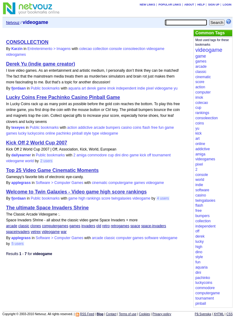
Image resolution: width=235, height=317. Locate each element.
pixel (150, 88)
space (135, 226)
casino (126, 127)
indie (141, 88)
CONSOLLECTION (27, 42)
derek (91, 88)
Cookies (144, 314)
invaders (88, 226)
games (11, 133)
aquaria (74, 88)
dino (125, 155)
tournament (161, 155)
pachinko (63, 133)
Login (227, 4)
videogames (16, 54)
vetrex (36, 232)
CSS (229, 314)
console (115, 49)
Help (201, 4)
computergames (55, 226)
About (189, 4)
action (72, 127)
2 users (46, 161)
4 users (163, 198)
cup (111, 155)
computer (124, 238)
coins (137, 127)
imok (111, 88)
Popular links (170, 4)
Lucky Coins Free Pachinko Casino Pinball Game (63, 97)
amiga (81, 155)
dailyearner (21, 155)
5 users (18, 244)
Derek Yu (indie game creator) (40, 64)
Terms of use (127, 314)
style (87, 133)
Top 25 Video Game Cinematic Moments (52, 170)
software (151, 238)
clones (35, 226)
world (29, 161)
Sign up (213, 4)
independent (126, 88)
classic (23, 226)
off (149, 155)
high (82, 198)
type (95, 133)
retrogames (120, 226)
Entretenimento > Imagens (49, 49)
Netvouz (13, 23)
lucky (22, 133)
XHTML (219, 314)
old (98, 226)
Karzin (17, 49)
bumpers (113, 127)
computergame (120, 183)
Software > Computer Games (59, 183)
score (105, 198)
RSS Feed (87, 314)
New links (147, 4)
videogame (155, 49)
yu (176, 88)
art (84, 88)
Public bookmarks (45, 88)
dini (118, 155)
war (64, 232)
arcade (99, 127)
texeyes (18, 127)
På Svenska (203, 314)
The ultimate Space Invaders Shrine (47, 207)
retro (106, 226)
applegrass (21, 183)
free (154, 127)
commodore (97, 155)
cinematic (99, 183)
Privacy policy (161, 314)
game (101, 88)
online (50, 133)
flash (146, 127)
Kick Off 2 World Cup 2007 (36, 142)
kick (143, 155)
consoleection (134, 49)
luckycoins (36, 133)
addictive (85, 127)
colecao (85, 49)
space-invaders (153, 226)
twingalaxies (121, 198)
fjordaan (18, 88)
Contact (111, 314)
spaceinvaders (18, 232)
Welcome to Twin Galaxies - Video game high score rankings (76, 191)
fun (161, 127)
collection (100, 49)
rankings (93, 198)
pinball (77, 133)
